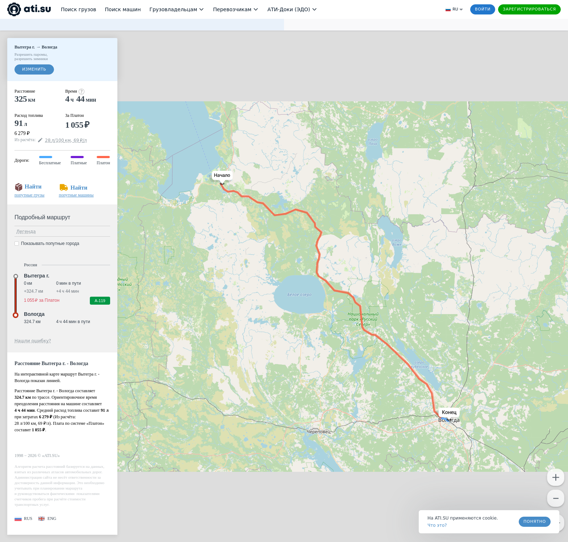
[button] (221, 177)
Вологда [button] (34, 314)
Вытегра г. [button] (36, 275)
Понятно (534, 521)
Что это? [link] (437, 525)
